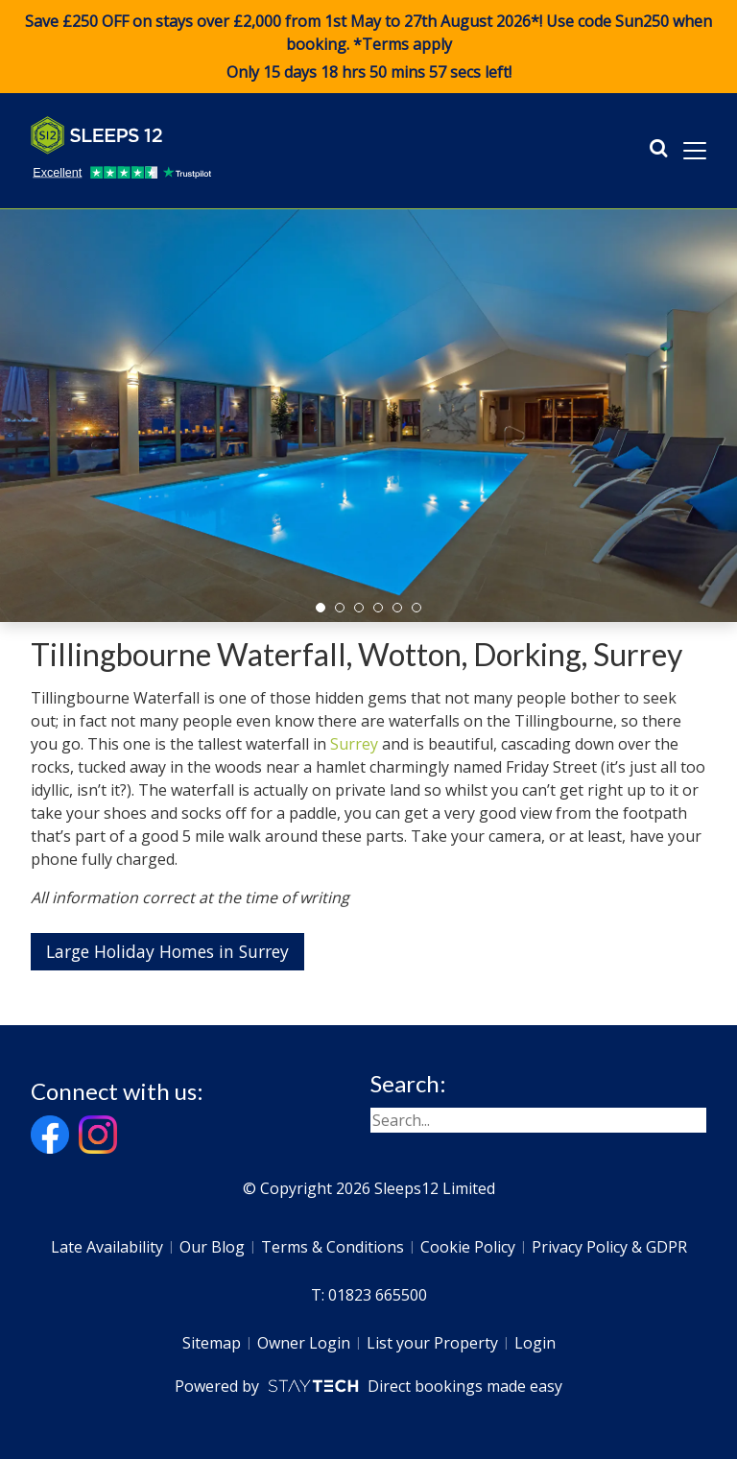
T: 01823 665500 (369, 1294)
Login (535, 1342)
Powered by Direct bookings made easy (368, 1386)
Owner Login (303, 1342)
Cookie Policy (467, 1246)
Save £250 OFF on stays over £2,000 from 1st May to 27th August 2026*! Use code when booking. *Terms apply (368, 47)
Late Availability (107, 1246)
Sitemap (211, 1342)
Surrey (354, 743)
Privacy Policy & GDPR (609, 1246)
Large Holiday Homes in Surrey (167, 951)
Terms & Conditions (332, 1246)
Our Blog (212, 1246)
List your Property (432, 1342)
